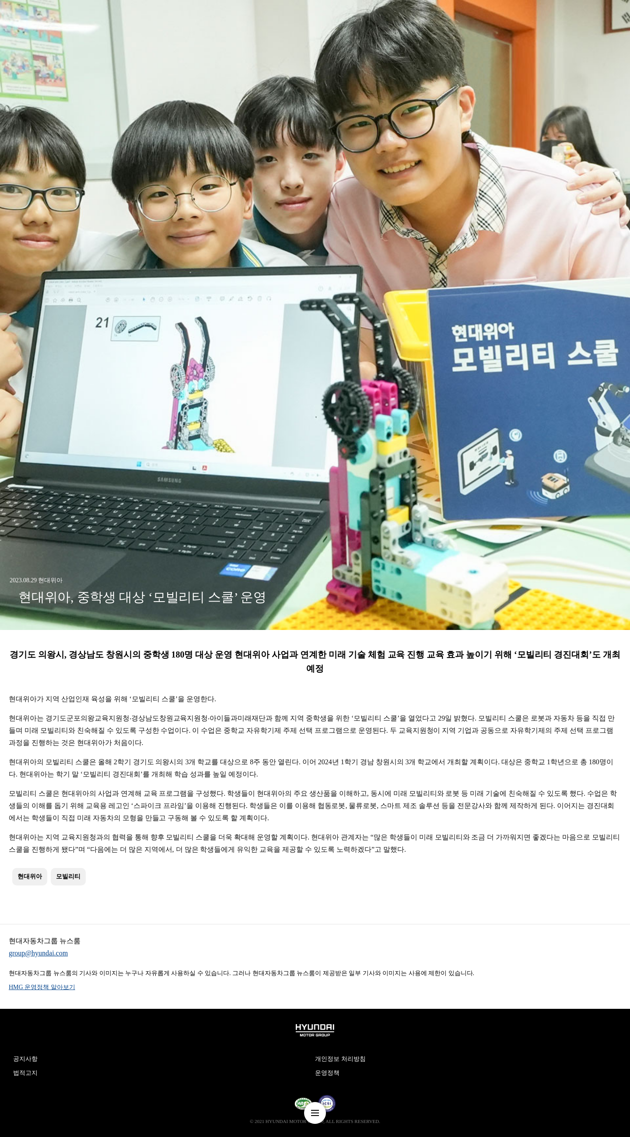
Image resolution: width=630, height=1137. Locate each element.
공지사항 (25, 1059)
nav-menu (315, 1113)
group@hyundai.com (38, 953)
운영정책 (327, 1073)
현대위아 (30, 876)
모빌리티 (68, 876)
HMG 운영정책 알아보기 (42, 987)
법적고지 (25, 1073)
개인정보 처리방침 (340, 1059)
